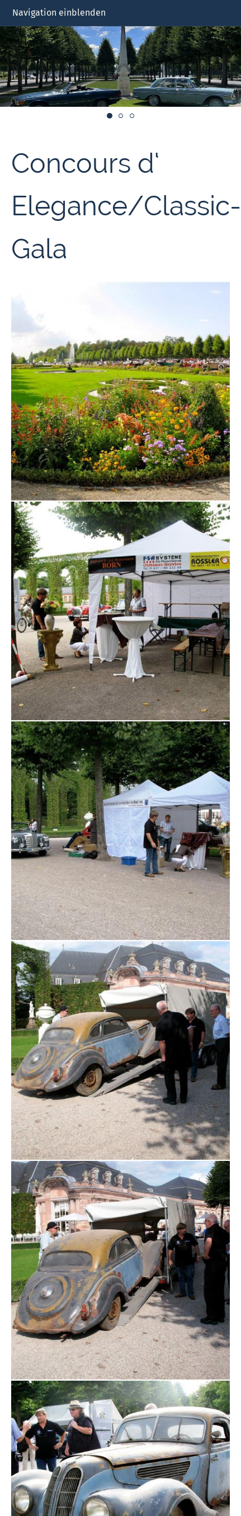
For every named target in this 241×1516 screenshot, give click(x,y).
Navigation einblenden (59, 12)
